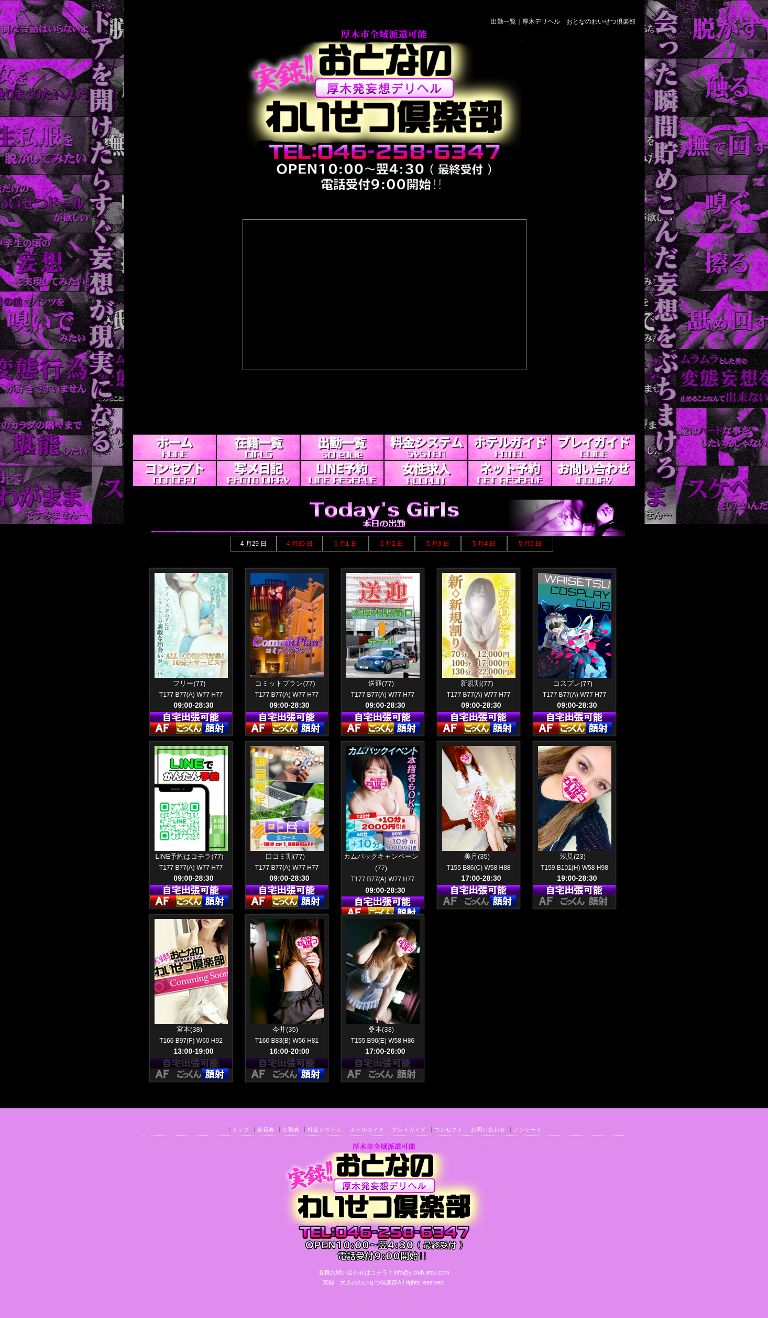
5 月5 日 (530, 543)
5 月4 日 (484, 543)
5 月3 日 (437, 543)
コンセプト (448, 1129)
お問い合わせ (488, 1129)
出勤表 (291, 1129)
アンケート (527, 1129)
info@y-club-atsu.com (421, 1272)
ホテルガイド (367, 1129)
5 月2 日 (391, 543)
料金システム (325, 1129)
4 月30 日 (300, 543)
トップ (240, 1129)
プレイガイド (409, 1129)
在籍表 (266, 1129)
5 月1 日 (345, 543)
